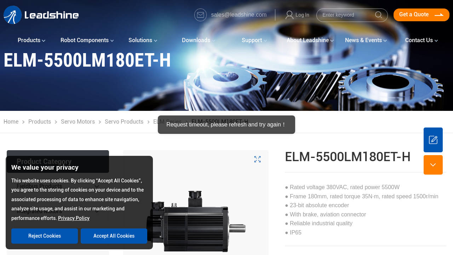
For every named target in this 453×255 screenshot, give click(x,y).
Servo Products (124, 121)
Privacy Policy (74, 218)
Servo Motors (78, 121)
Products (39, 121)
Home (11, 121)
